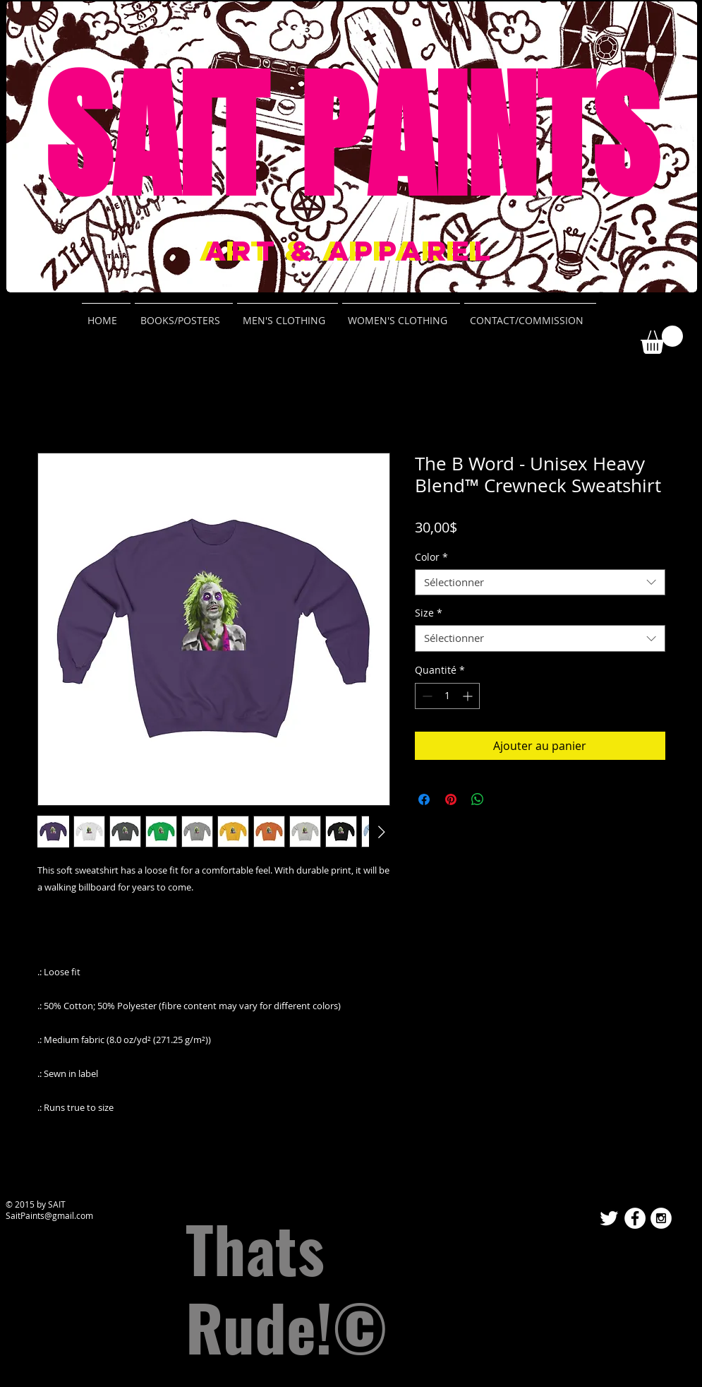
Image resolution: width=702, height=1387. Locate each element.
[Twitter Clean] (608, 1218)
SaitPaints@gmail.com (49, 1215)
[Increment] (469, 696)
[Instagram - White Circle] (661, 1218)
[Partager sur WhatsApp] (477, 799)
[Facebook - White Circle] (635, 1218)
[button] (662, 340)
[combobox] (540, 582)
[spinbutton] (447, 696)
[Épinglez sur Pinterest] (450, 799)
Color (431, 557)
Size (428, 613)
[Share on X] (504, 799)
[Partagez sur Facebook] (424, 799)
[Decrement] (426, 696)
